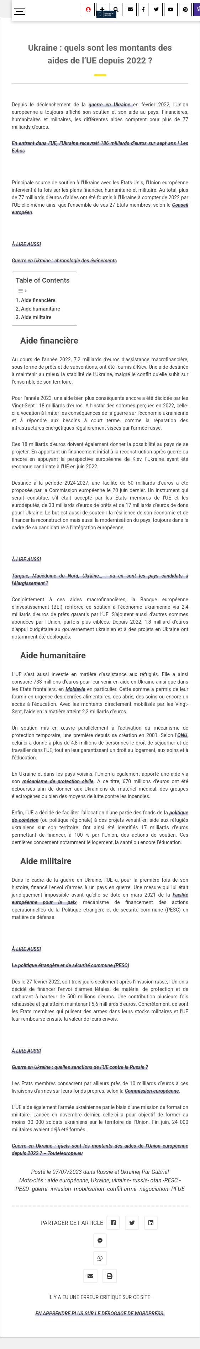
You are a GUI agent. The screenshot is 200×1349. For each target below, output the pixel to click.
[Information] (102, 9)
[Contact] (130, 9)
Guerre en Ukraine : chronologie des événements (64, 260)
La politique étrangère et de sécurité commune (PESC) (70, 965)
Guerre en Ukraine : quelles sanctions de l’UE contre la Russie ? (80, 1067)
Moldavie (75, 689)
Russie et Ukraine (117, 1172)
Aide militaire (36, 317)
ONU (182, 735)
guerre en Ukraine (111, 104)
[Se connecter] (88, 9)
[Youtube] (171, 9)
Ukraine (100, 1180)
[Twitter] (156, 9)
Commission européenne (152, 1091)
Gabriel (160, 1172)
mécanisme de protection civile (58, 781)
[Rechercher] (116, 9)
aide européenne (68, 1180)
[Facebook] (143, 9)
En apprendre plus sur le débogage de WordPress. (99, 1313)
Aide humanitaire (40, 309)
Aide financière (38, 300)
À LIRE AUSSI (26, 244)
